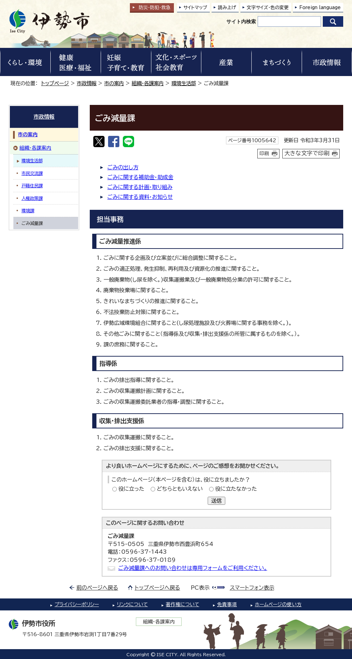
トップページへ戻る (157, 587)
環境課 (27, 210)
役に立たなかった (236, 488)
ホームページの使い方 (278, 604)
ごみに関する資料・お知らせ (140, 197)
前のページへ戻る (97, 587)
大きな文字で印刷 (306, 153)
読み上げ (227, 7)
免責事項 (227, 604)
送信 (216, 500)
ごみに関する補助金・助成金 (140, 177)
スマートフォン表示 (252, 587)
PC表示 (200, 587)
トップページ (55, 83)
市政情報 (86, 83)
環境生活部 (183, 83)
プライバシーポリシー (77, 604)
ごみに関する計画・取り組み (139, 187)
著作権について (182, 604)
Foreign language (320, 7)
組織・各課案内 (148, 83)
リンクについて (132, 604)
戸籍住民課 (32, 185)
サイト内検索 (241, 21)
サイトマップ (195, 7)
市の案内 (114, 83)
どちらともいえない (180, 488)
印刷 (264, 153)
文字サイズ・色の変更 (268, 7)
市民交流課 (32, 173)
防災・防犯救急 (154, 7)
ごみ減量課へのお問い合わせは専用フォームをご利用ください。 (192, 568)
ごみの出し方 (122, 167)
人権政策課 (32, 198)
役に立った (131, 488)
